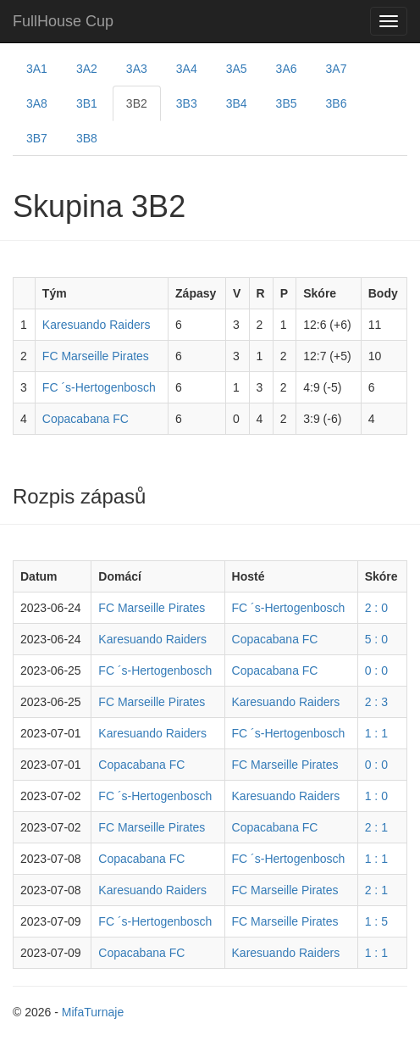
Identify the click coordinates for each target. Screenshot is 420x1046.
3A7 (336, 68)
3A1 (36, 68)
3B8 (86, 138)
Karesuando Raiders (96, 324)
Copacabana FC (85, 419)
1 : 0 (376, 796)
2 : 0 (376, 608)
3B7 (36, 138)
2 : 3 (376, 702)
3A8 (36, 103)
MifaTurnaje (93, 1012)
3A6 (286, 68)
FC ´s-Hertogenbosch (99, 387)
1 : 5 (376, 921)
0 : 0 (376, 670)
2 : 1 (376, 827)
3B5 (286, 103)
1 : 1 (376, 733)
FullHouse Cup (63, 21)
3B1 (86, 103)
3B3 (186, 103)
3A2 (86, 68)
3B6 (336, 103)
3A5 (236, 68)
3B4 (236, 103)
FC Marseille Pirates (95, 356)
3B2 (136, 103)
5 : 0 (376, 639)
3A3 (136, 68)
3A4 (186, 68)
